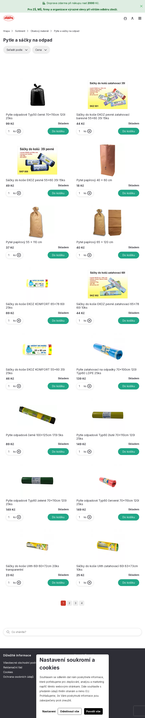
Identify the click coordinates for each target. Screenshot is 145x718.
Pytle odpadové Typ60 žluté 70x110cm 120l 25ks (105, 436)
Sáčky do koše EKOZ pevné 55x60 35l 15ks (35, 180)
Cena (41, 49)
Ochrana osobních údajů (18, 676)
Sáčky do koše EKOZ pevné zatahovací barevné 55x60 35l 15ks (102, 116)
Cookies (8, 672)
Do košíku (58, 131)
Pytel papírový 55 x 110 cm (24, 242)
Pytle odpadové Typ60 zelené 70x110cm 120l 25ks (36, 502)
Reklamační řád (12, 667)
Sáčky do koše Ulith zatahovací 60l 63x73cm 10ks (107, 567)
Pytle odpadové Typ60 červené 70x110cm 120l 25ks (107, 502)
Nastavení (49, 711)
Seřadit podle (17, 49)
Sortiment (20, 31)
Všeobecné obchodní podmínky (22, 662)
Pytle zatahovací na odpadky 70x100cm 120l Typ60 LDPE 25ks (106, 371)
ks (12, 131)
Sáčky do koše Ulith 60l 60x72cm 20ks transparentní (32, 567)
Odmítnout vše (69, 711)
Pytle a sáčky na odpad (66, 31)
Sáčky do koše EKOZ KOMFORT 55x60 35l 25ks (35, 371)
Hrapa (6, 31)
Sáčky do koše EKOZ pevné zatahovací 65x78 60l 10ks (107, 305)
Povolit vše (93, 711)
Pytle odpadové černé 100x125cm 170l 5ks (34, 435)
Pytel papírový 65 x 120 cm (94, 242)
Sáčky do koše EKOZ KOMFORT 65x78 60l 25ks (35, 305)
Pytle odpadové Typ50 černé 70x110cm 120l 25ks (35, 116)
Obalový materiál (40, 31)
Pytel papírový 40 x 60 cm (94, 180)
